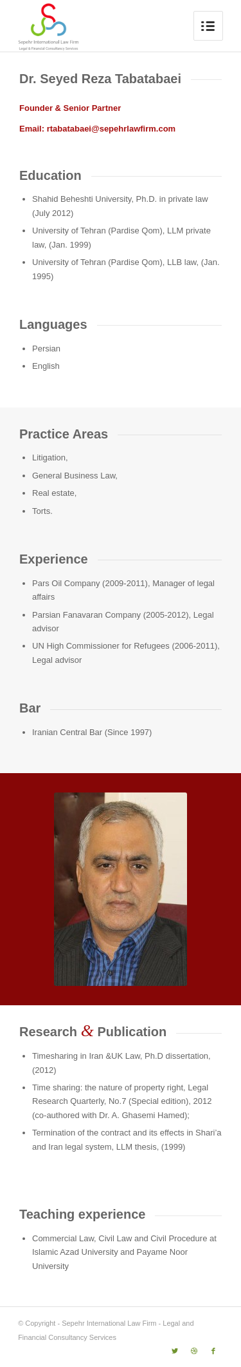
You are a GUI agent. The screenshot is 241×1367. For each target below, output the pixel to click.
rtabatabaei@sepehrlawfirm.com (111, 128)
